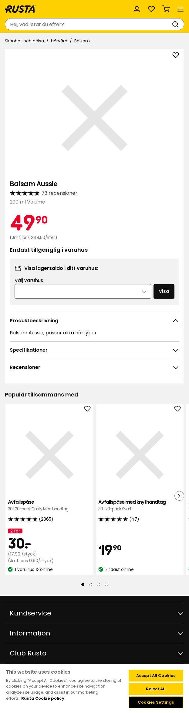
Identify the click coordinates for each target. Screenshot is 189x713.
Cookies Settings (156, 702)
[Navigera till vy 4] (106, 584)
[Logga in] (137, 9)
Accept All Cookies (155, 675)
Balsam (82, 41)
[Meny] (180, 9)
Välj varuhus (29, 280)
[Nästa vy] (179, 496)
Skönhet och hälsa (24, 41)
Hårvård (59, 41)
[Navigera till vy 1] (82, 584)
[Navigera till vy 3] (98, 584)
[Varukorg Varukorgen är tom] (166, 9)
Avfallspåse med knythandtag (139, 505)
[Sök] (176, 24)
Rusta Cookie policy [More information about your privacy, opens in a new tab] (42, 698)
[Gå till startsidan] (20, 9)
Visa (164, 291)
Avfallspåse (49, 505)
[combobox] (88, 24)
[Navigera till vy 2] (90, 584)
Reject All (155, 689)
